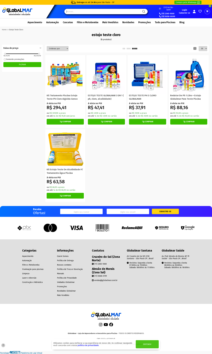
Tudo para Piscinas (165, 22)
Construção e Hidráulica (32, 282)
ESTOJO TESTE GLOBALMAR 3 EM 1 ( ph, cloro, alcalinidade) (106, 97)
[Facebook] (111, 325)
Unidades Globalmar (66, 282)
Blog (181, 22)
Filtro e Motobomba (87, 22)
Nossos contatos (64, 265)
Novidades (128, 22)
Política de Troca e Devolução (70, 269)
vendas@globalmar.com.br (104, 280)
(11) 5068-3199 (99, 276)
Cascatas (68, 22)
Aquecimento (35, 22)
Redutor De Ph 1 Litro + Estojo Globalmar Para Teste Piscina (185, 97)
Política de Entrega (65, 260)
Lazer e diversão (29, 278)
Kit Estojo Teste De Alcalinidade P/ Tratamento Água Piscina (65, 171)
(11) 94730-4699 (166, 8)
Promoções (144, 22)
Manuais (60, 273)
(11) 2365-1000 (166, 14)
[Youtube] (106, 325)
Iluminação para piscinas (33, 269)
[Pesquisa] (143, 11)
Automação (52, 22)
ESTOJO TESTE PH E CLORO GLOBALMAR (142, 97)
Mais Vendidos (110, 22)
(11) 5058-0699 (167, 16)
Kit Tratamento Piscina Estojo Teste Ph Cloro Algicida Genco (62, 97)
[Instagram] (100, 325)
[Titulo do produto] (65, 75)
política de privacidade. (88, 345)
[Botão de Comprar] (65, 122)
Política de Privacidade (67, 278)
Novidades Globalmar (66, 291)
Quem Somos (63, 256)
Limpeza (25, 273)
